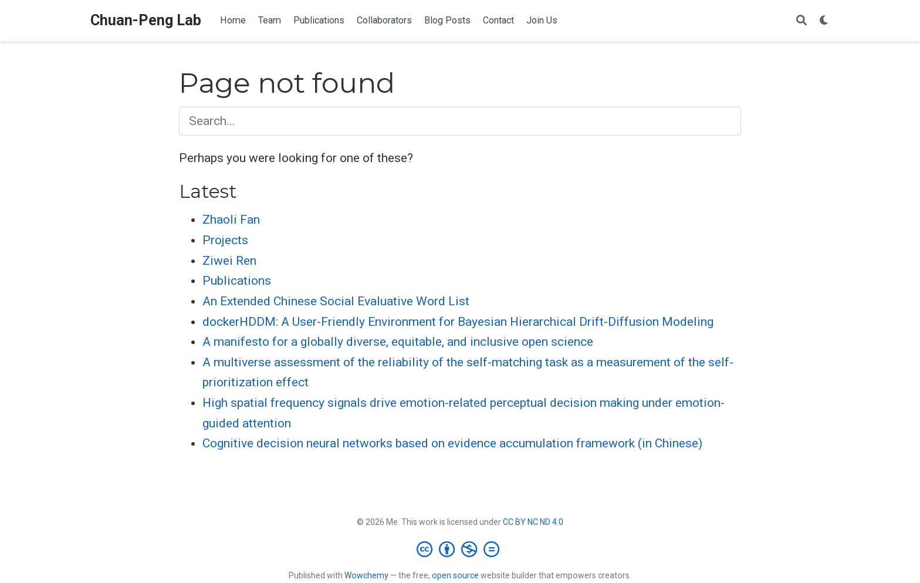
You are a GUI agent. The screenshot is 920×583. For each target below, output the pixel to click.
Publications (236, 281)
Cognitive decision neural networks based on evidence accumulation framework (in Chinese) (452, 443)
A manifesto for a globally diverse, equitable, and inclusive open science (397, 342)
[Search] (801, 21)
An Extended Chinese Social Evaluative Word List (335, 301)
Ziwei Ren (229, 261)
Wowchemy (366, 575)
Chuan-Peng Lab (145, 20)
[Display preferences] (824, 21)
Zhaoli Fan (231, 220)
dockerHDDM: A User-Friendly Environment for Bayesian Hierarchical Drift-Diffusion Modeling (457, 322)
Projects (225, 240)
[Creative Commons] (460, 549)
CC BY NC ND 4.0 (533, 522)
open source (455, 575)
